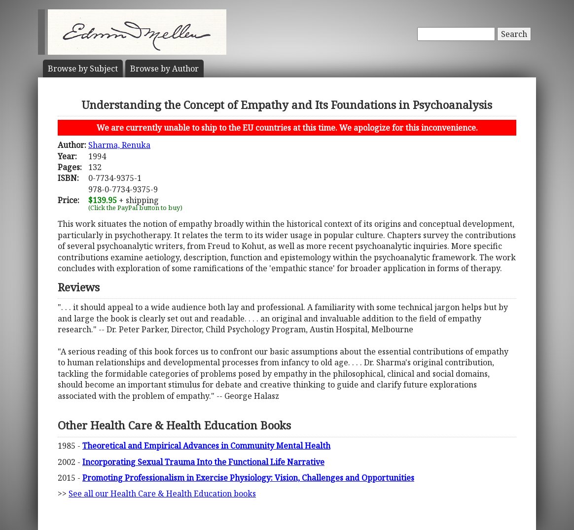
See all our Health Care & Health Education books (162, 493)
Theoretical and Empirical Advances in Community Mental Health (206, 445)
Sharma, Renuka (119, 145)
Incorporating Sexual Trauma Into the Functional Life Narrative (203, 462)
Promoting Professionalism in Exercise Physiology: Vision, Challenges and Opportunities (248, 477)
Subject (83, 68)
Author (164, 68)
